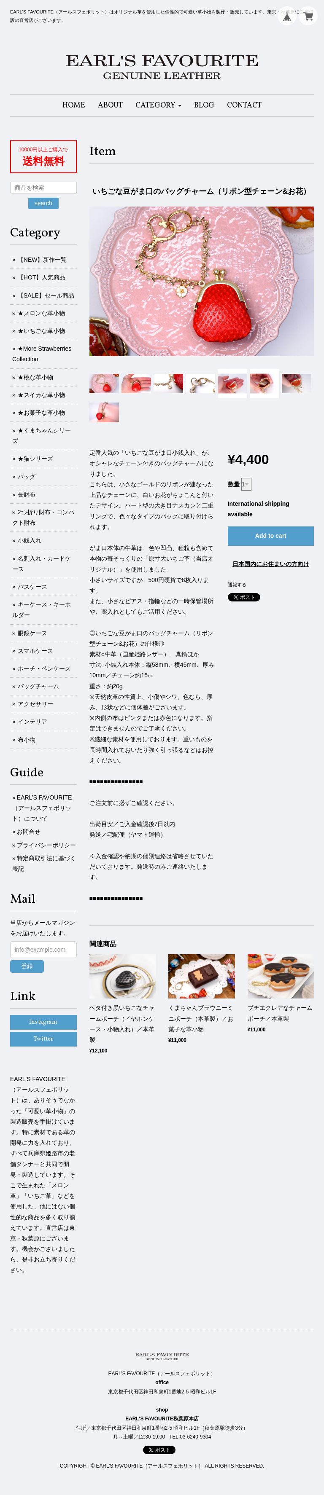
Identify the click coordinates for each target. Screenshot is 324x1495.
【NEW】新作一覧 (42, 259)
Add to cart (270, 535)
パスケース (32, 586)
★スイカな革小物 (41, 395)
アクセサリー (35, 704)
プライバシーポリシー (46, 845)
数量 (234, 484)
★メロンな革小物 (41, 313)
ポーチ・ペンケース (44, 668)
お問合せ (28, 831)
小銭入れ (29, 540)
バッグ (26, 476)
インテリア (32, 721)
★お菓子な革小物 (41, 412)
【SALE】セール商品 (46, 295)
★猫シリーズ (35, 458)
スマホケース (35, 650)
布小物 (26, 739)
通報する (237, 584)
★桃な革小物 (35, 377)
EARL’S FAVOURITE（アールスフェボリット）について (42, 808)
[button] (158, 105)
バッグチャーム (38, 686)
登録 (27, 966)
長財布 (26, 494)
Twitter (43, 1039)
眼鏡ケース (32, 633)
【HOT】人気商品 (42, 277)
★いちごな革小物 (41, 330)
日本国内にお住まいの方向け (270, 564)
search (43, 203)
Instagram (43, 1022)
